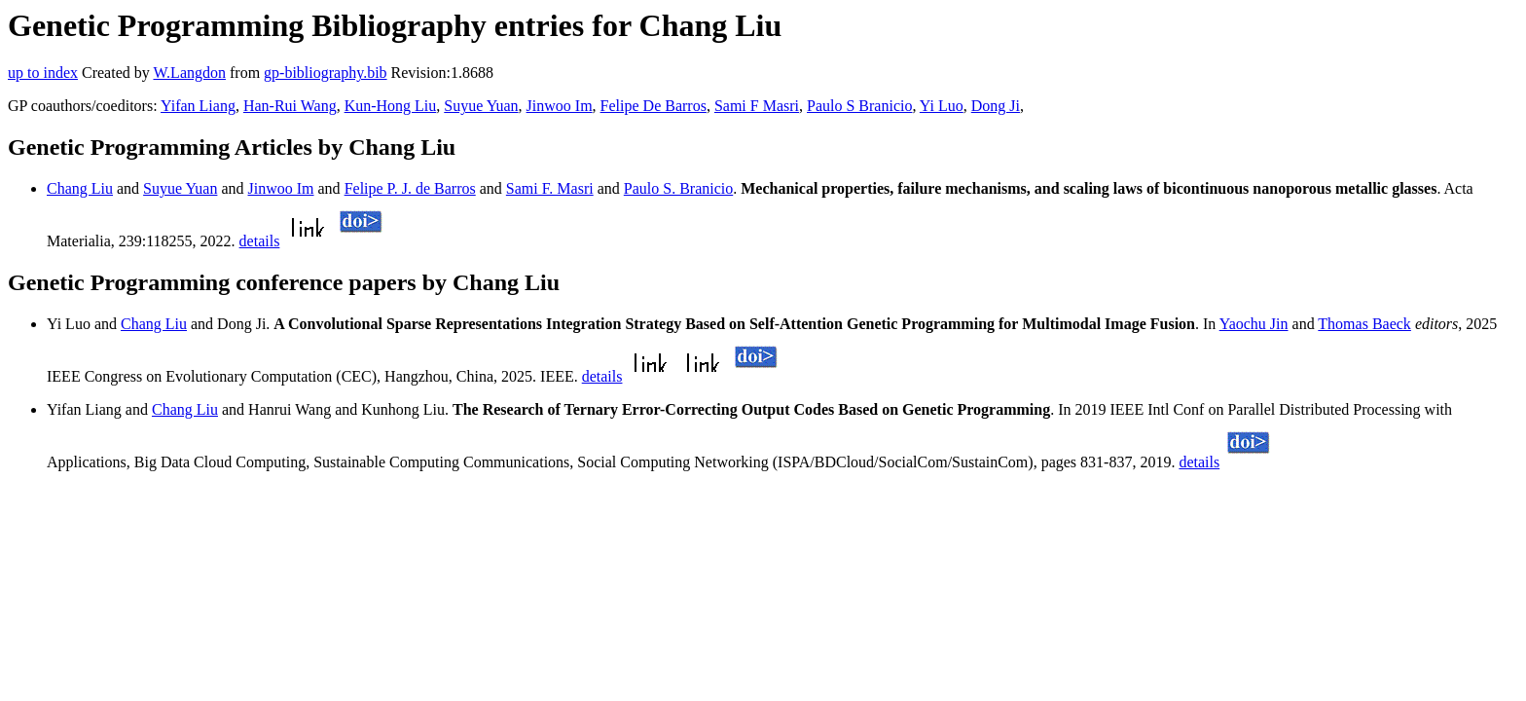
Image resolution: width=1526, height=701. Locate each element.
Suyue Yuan (481, 105)
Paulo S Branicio (859, 105)
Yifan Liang (198, 105)
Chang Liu (80, 188)
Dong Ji (995, 105)
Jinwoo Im (560, 105)
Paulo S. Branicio (678, 188)
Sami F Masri (756, 105)
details (259, 241)
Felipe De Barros (653, 105)
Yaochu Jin (1254, 323)
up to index (43, 72)
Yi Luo (941, 105)
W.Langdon (189, 72)
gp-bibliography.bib (325, 72)
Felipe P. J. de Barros (410, 188)
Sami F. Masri (550, 188)
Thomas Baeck (1364, 323)
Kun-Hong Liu (391, 105)
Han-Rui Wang (290, 105)
